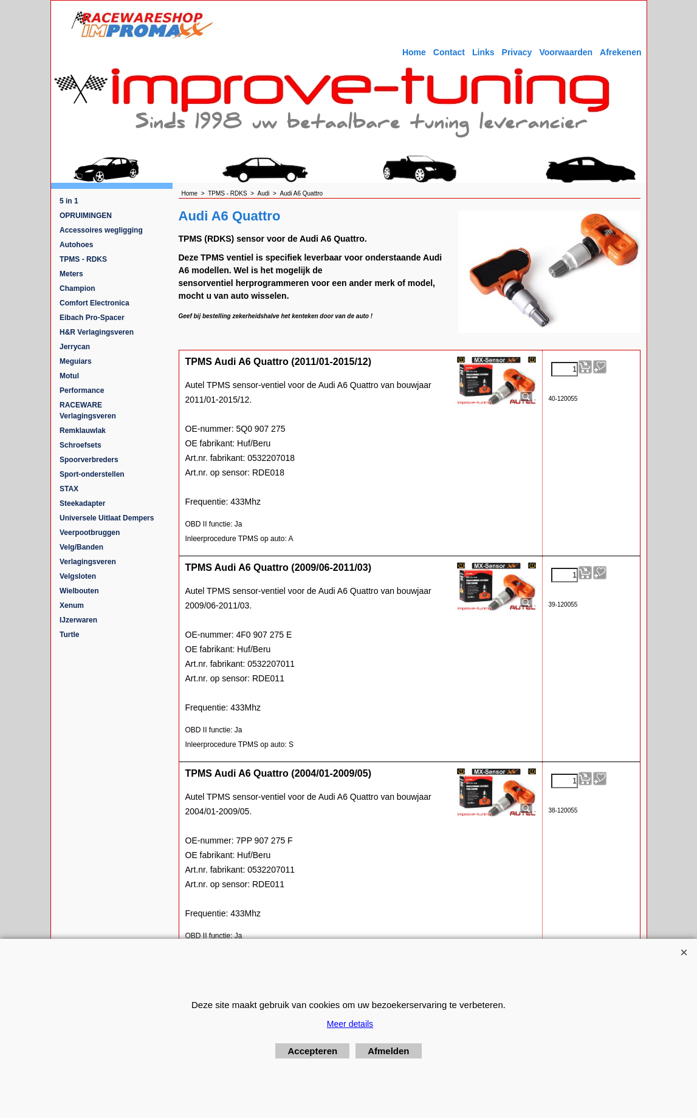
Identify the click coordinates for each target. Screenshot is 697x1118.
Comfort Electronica (94, 303)
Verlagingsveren (88, 561)
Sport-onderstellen (92, 474)
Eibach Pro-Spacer (92, 317)
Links (483, 52)
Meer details (350, 1024)
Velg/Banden (81, 547)
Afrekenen (620, 52)
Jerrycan (75, 347)
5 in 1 (69, 201)
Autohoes (76, 244)
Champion (77, 288)
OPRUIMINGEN (86, 215)
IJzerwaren (78, 620)
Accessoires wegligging (101, 230)
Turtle (69, 634)
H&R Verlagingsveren (97, 332)
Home (414, 52)
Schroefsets (80, 445)
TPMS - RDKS (83, 259)
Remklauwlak (83, 430)
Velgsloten (78, 576)
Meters (71, 274)
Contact (449, 52)
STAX (69, 489)
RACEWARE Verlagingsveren (88, 410)
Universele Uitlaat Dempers (107, 518)
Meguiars (76, 361)
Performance (82, 390)
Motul (69, 376)
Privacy (517, 52)
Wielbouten (79, 591)
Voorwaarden (565, 52)
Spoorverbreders (89, 459)
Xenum (72, 605)
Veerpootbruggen (90, 532)
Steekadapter (82, 503)
